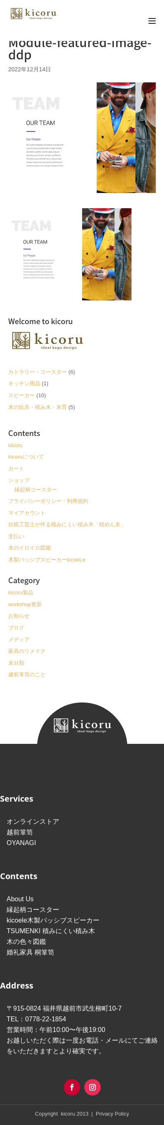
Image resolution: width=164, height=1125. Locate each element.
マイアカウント (27, 513)
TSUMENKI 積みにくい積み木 (51, 930)
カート (16, 469)
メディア (19, 639)
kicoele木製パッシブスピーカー (53, 920)
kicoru (15, 445)
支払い (16, 536)
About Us (20, 898)
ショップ (19, 480)
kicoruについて (26, 457)
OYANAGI (21, 842)
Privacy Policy (111, 1114)
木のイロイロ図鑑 (29, 548)
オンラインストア (33, 821)
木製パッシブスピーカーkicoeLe (46, 560)
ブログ (16, 628)
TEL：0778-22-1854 (36, 1019)
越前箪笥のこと (27, 674)
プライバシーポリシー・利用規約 (48, 501)
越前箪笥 (20, 832)
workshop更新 (25, 604)
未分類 (16, 663)
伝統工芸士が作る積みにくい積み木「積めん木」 (67, 524)
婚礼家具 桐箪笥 (30, 952)
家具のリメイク (27, 651)
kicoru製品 (20, 592)
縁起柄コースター (35, 489)
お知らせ (19, 616)
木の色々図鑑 (26, 941)
